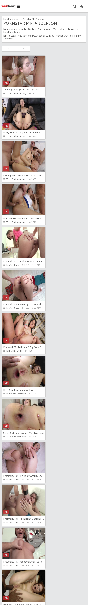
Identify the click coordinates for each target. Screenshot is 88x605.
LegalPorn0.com (18, 35)
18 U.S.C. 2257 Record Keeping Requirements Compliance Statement (42, 598)
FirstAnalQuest (12, 179)
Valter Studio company (16, 93)
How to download (46, 587)
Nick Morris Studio (14, 222)
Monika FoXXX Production (59, 436)
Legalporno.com (8, 6)
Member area (23, 587)
